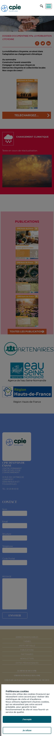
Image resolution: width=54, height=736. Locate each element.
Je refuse (27, 730)
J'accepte (27, 719)
